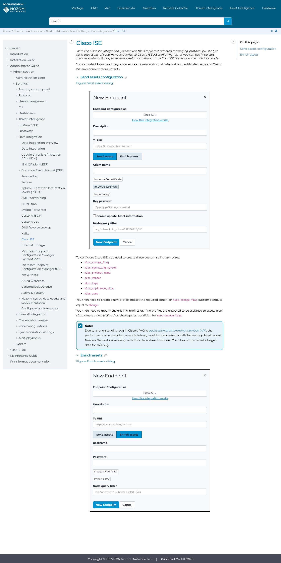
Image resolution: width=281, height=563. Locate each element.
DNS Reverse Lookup (36, 227)
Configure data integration (40, 308)
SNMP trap (29, 204)
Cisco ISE (120, 31)
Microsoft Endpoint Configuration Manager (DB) (41, 267)
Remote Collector (175, 8)
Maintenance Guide (23, 355)
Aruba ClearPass (32, 281)
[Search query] (140, 21)
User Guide (18, 350)
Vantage (77, 8)
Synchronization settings (36, 332)
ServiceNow (29, 176)
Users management (33, 101)
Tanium (26, 182)
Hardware (269, 8)
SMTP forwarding (33, 198)
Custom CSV (30, 221)
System (21, 344)
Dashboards (27, 113)
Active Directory (33, 292)
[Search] (228, 21)
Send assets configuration (258, 49)
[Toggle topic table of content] (233, 41)
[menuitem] (77, 8)
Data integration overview (39, 143)
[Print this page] (276, 31)
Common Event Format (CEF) (42, 170)
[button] (5, 48)
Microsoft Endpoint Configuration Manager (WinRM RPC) (37, 255)
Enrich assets (249, 54)
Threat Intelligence (209, 8)
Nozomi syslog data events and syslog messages (43, 300)
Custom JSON (31, 215)
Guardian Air (126, 8)
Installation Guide (22, 60)
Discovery (26, 131)
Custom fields (28, 125)
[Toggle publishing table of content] (71, 41)
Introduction (19, 54)
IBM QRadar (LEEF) (34, 164)
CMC (94, 8)
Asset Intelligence (242, 8)
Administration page (30, 78)
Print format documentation (30, 361)
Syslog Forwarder (33, 210)
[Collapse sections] (272, 31)
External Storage (33, 245)
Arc (107, 8)
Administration (65, 31)
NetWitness (29, 275)
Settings (83, 31)
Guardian (149, 8)
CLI (21, 107)
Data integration (101, 31)
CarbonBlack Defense (36, 286)
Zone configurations (33, 326)
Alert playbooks (30, 338)
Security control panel (34, 89)
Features (25, 95)
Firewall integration (32, 314)
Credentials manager (33, 320)
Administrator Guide (41, 31)
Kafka (25, 233)
